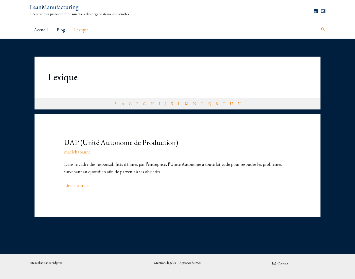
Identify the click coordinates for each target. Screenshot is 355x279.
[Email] (323, 11)
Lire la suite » (76, 185)
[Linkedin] (316, 11)
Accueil (41, 30)
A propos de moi (190, 262)
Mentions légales (165, 262)
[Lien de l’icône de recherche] (323, 30)
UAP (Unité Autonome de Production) (121, 142)
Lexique (81, 30)
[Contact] (280, 263)
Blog (61, 30)
